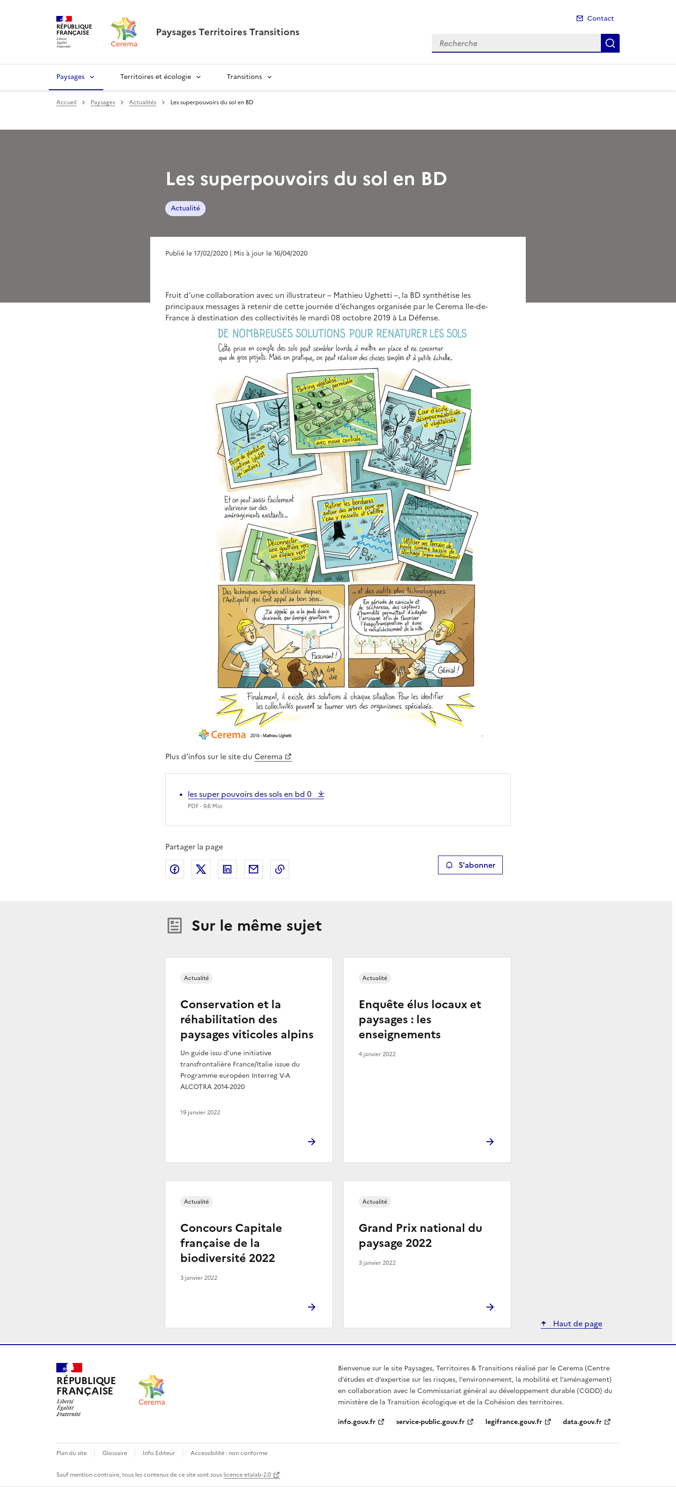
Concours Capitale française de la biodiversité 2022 (231, 1243)
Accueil (66, 102)
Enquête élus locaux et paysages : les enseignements (420, 1019)
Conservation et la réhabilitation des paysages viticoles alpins (247, 1019)
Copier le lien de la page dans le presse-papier (279, 869)
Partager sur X (201, 869)
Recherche (610, 43)
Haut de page (576, 1323)
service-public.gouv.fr (430, 1422)
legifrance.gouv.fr (513, 1422)
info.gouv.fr (357, 1422)
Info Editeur (159, 1453)
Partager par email (253, 869)
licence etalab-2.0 (247, 1475)
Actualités (142, 102)
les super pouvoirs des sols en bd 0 (251, 794)
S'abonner (470, 865)
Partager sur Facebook (174, 869)
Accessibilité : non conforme (229, 1453)
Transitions (244, 77)
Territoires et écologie (155, 77)
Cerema (268, 756)
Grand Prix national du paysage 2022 (420, 1236)
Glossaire (114, 1453)
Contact (600, 18)
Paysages (70, 77)
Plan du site (71, 1453)
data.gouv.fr (582, 1422)
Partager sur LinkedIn (227, 869)
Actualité (185, 208)
